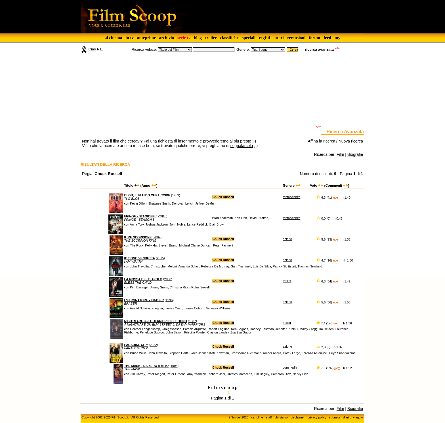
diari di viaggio (353, 417)
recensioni (296, 37)
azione (287, 239)
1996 (169, 300)
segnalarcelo (241, 145)
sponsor (334, 417)
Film (340, 154)
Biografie (355, 154)
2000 (167, 279)
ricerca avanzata (319, 49)
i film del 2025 (238, 417)
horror (287, 322)
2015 (160, 258)
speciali (249, 37)
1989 (175, 195)
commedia (290, 367)
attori (279, 37)
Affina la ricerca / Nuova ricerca (335, 141)
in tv (129, 37)
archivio (166, 37)
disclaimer (298, 417)
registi (264, 37)
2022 (153, 345)
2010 (162, 216)
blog (198, 37)
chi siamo (281, 417)
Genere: (243, 49)
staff (269, 417)
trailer (211, 37)
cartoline (257, 417)
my (337, 37)
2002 (157, 237)
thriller (287, 280)
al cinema (113, 37)
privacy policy (317, 417)
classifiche (229, 37)
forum (314, 37)
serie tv (183, 37)
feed (327, 37)
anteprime (146, 37)
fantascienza (292, 197)
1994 (174, 365)
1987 (192, 321)
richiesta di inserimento (178, 141)
